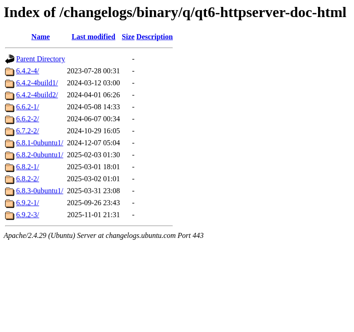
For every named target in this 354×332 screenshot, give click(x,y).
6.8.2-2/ (27, 179)
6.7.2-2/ (27, 131)
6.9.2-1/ (27, 203)
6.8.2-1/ (27, 167)
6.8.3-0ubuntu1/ (39, 191)
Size (128, 37)
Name (40, 37)
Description (154, 37)
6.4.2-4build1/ (37, 83)
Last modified (93, 37)
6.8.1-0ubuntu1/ (39, 143)
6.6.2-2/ (27, 119)
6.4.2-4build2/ (37, 95)
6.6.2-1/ (27, 107)
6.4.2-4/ (27, 71)
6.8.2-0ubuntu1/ (39, 155)
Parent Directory (40, 59)
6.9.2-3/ (27, 215)
